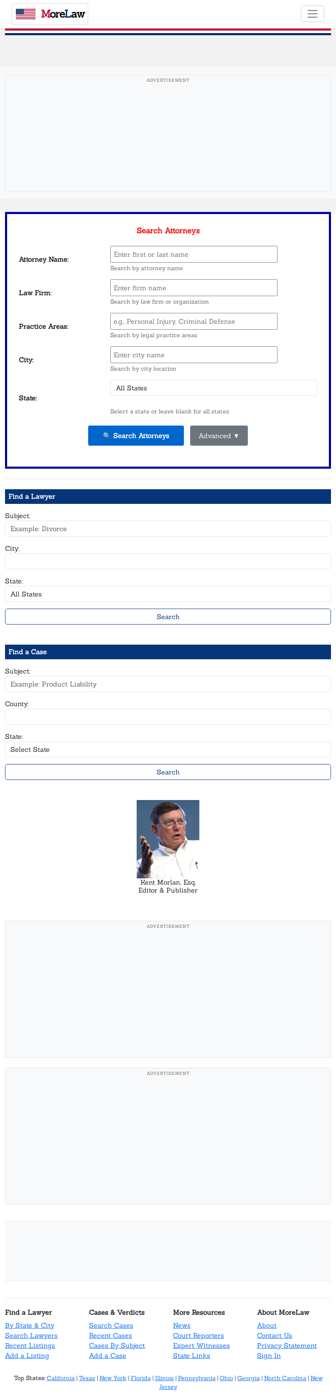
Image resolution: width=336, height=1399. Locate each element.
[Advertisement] (168, 146)
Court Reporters (198, 1335)
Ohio (226, 1378)
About (267, 1325)
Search (168, 616)
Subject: (18, 515)
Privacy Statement (287, 1345)
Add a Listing (27, 1355)
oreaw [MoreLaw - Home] (50, 14)
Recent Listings (30, 1345)
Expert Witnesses (201, 1345)
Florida (141, 1378)
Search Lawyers (31, 1335)
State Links (191, 1355)
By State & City (29, 1325)
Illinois (164, 1378)
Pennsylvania (197, 1378)
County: (17, 704)
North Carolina (285, 1378)
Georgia (248, 1378)
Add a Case (107, 1355)
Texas (87, 1378)
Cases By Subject (117, 1345)
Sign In (269, 1355)
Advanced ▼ (219, 435)
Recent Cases (110, 1335)
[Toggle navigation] (312, 13)
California (61, 1378)
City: (12, 548)
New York (113, 1378)
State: (14, 581)
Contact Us (274, 1335)
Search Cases (111, 1325)
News (182, 1325)
